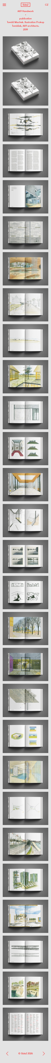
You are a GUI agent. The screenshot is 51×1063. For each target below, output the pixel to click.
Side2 (25, 4)
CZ (46, 4)
